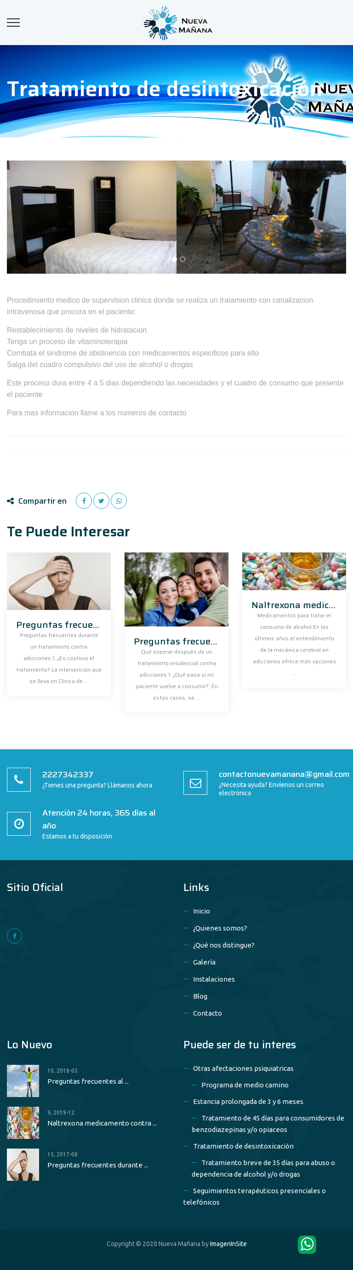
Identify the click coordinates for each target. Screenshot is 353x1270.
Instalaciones (214, 979)
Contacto (207, 1013)
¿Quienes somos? (220, 928)
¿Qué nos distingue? (224, 945)
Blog (200, 996)
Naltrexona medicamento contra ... (102, 1123)
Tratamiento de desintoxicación (243, 1146)
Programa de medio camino (245, 1085)
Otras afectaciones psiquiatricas (243, 1068)
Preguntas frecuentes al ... (88, 1081)
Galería (204, 962)
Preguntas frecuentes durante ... (97, 1165)
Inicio (201, 911)
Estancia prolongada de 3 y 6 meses (248, 1101)
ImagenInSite (228, 1243)
